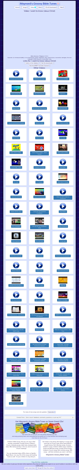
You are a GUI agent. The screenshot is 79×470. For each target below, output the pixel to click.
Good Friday (16, 138)
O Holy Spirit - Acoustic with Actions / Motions (63, 374)
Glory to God (16, 108)
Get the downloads (46, 63)
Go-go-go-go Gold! (62, 108)
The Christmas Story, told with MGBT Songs (16, 330)
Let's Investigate (16, 226)
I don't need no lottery (63, 152)
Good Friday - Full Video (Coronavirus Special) (63, 345)
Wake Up (63, 285)
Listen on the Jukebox (32, 63)
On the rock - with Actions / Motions (63, 389)
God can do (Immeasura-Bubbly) (16, 123)
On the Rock (39, 256)
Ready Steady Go (16, 270)
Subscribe (51, 412)
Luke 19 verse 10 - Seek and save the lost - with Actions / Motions (39, 389)
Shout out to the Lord (63, 270)
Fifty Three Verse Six (39, 93)
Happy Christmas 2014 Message (16, 344)
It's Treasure (39, 182)
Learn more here (30, 468)
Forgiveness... (63, 93)
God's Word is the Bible (62, 123)
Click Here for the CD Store (39, 438)
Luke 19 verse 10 (63, 226)
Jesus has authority (16, 197)
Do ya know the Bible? (62, 79)
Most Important (16, 241)
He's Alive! (62, 138)
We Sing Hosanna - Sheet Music (16, 315)
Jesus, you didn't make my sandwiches (62, 197)
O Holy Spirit (63, 241)
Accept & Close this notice (45, 468)
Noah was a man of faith (16, 403)
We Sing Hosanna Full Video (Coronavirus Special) (39, 345)
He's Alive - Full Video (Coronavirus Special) (63, 360)
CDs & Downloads (50, 7)
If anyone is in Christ (39, 167)
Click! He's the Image (39, 79)
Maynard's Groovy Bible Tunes (38, 3)
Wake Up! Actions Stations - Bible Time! (63, 330)
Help (61, 7)
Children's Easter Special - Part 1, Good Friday (16, 374)
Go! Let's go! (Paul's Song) (39, 108)
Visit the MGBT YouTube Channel (39, 65)
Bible (39, 7)
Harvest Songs (39, 329)
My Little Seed (39, 241)
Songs (24, 7)
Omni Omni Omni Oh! (16, 256)
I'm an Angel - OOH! (16, 167)
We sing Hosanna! (16, 300)
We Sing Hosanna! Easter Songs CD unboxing (39, 315)
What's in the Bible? (63, 300)
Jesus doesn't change (63, 182)
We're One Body (39, 300)
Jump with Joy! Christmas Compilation (39, 212)
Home (17, 7)
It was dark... (63, 167)
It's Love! (16, 182)
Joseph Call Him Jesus (16, 211)
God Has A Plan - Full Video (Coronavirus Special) (16, 360)
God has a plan (39, 123)
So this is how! (39, 285)
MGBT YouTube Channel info (63, 315)
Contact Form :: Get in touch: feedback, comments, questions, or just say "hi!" (39, 417)
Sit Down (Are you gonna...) (16, 285)
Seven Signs (39, 270)
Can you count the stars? (16, 79)
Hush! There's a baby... (16, 152)
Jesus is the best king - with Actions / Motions (16, 389)
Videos (34, 7)
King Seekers (63, 211)
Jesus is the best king (39, 197)
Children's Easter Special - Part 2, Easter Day (39, 374)
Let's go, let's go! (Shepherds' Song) (39, 227)
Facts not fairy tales (16, 93)
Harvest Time (39, 138)
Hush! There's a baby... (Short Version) (39, 153)
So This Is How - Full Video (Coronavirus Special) (39, 360)
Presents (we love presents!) (63, 256)
